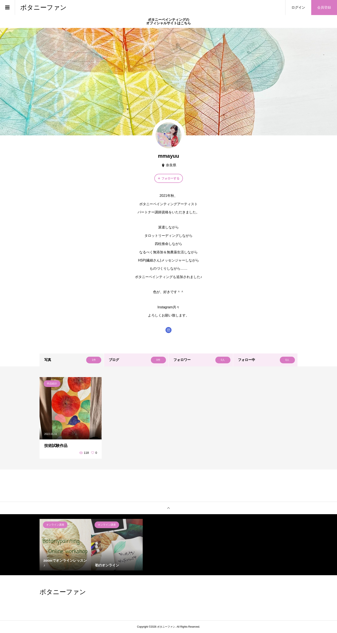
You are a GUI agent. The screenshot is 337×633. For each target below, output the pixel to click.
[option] (65, 544)
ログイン (298, 7)
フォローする (170, 178)
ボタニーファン (43, 7)
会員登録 (324, 7)
